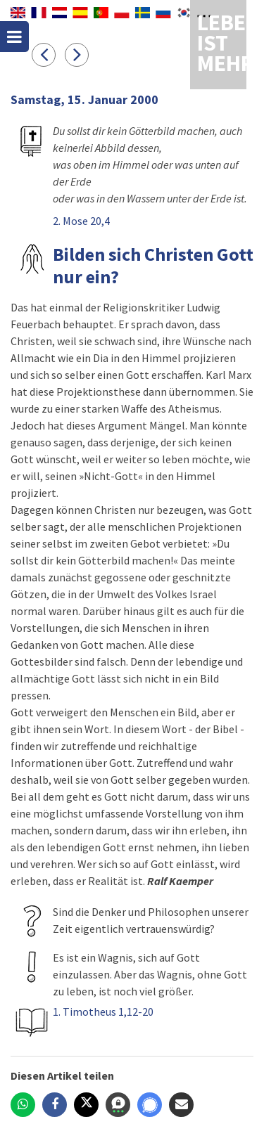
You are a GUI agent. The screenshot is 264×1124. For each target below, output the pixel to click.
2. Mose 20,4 (81, 221)
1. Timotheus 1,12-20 (103, 1012)
